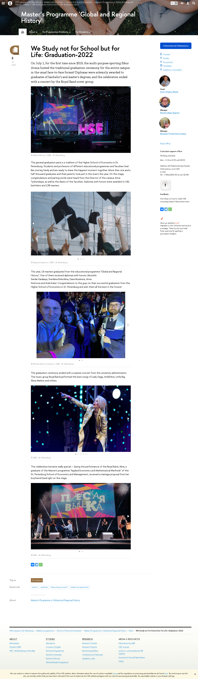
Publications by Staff (127, 643)
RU (172, 3)
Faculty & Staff (15, 647)
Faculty (166, 58)
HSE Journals (124, 647)
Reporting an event (59, 587)
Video (121, 661)
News (131, 630)
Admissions (50, 643)
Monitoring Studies (90, 651)
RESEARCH (87, 639)
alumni (35, 587)
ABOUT (13, 639)
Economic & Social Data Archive (132, 657)
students (44, 587)
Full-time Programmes (55, 651)
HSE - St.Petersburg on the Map (22, 651)
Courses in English (53, 647)
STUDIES (50, 639)
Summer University (53, 654)
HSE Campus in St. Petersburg (21, 630)
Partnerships (14, 643)
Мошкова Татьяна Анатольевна (173, 134)
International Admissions (175, 45)
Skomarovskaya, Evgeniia (169, 113)
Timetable (167, 66)
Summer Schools (53, 658)
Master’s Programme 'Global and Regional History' (78, 17)
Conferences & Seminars (92, 654)
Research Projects (89, 647)
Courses (166, 54)
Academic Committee (172, 69)
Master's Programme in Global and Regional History (55, 600)
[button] (33, 223)
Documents (168, 62)
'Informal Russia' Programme (57, 662)
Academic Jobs (88, 658)
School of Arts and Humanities (69, 630)
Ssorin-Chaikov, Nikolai (169, 92)
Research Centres (89, 643)
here (115, 673)
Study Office (165, 143)
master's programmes (79, 587)
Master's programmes (45, 630)
